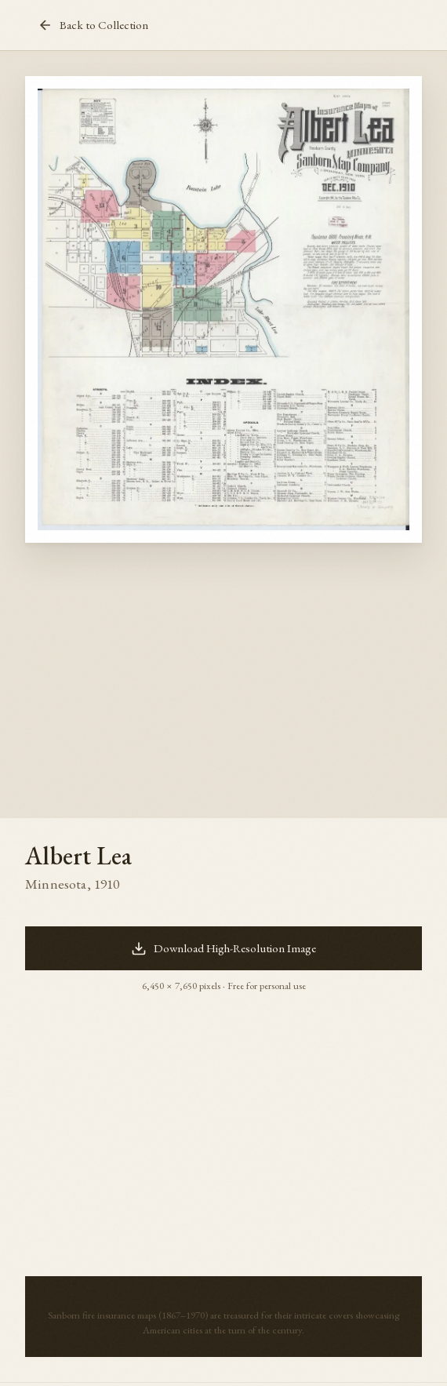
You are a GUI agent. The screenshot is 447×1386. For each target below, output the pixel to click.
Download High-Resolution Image (224, 948)
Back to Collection (93, 25)
